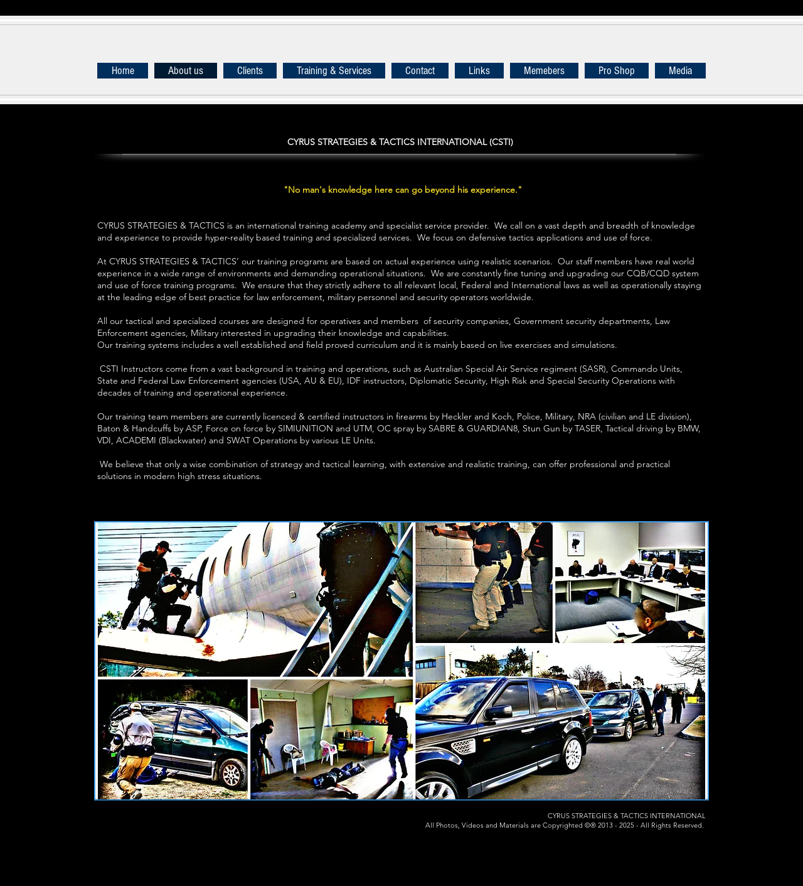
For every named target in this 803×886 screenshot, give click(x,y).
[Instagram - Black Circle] (266, 823)
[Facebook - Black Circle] (112, 823)
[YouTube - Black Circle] (205, 823)
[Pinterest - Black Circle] (235, 823)
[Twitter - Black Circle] (143, 823)
